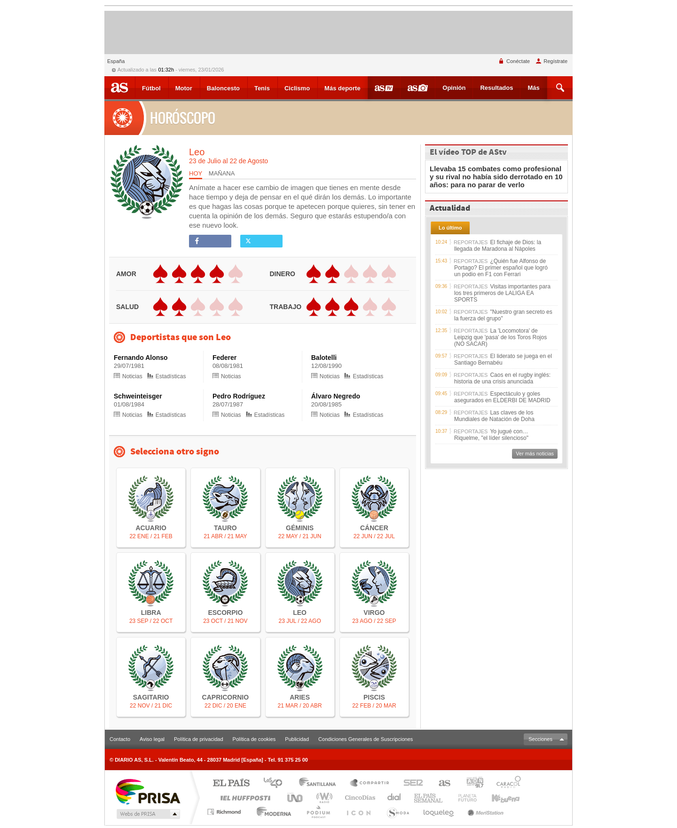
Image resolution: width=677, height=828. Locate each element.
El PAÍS (231, 783)
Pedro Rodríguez (239, 396)
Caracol (505, 783)
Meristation (485, 812)
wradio (323, 798)
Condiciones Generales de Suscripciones (365, 739)
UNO (295, 798)
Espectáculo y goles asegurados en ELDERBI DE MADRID (502, 397)
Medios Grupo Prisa (147, 814)
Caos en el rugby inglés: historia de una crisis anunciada (502, 378)
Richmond (225, 812)
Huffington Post (243, 798)
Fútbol (151, 88)
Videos (384, 87)
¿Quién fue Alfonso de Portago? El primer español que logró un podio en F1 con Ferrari (501, 268)
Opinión (453, 87)
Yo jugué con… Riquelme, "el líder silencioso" (491, 434)
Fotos (418, 87)
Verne (468, 798)
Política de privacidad (198, 739)
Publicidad (297, 739)
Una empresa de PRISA (147, 791)
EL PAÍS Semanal (429, 798)
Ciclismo (297, 88)
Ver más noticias (535, 453)
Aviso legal (152, 739)
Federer (224, 357)
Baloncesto (223, 88)
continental (394, 798)
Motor (183, 88)
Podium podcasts (335, 812)
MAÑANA (222, 173)
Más (533, 87)
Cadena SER (410, 783)
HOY (195, 173)
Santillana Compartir (370, 783)
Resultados (496, 87)
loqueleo (442, 812)
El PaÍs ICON (369, 812)
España (116, 61)
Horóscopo (162, 118)
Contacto (120, 739)
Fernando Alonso (141, 357)
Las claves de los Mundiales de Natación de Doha (494, 415)
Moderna (269, 812)
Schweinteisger (138, 396)
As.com (119, 87)
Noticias (128, 376)
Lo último (450, 228)
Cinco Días (359, 798)
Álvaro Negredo (335, 396)
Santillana (320, 783)
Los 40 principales (276, 783)
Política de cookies (254, 739)
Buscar (561, 87)
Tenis (262, 88)
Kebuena (507, 798)
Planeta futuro (520, 812)
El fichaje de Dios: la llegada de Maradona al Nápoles (497, 245)
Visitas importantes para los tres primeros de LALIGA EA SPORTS (502, 293)
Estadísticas (166, 376)
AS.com (440, 783)
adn (471, 783)
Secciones (540, 739)
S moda (405, 812)
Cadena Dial (306, 812)
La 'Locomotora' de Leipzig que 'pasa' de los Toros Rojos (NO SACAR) (500, 337)
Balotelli (324, 357)
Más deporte (342, 88)
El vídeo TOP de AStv (468, 152)
